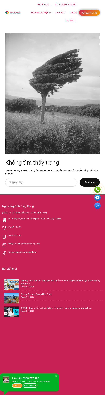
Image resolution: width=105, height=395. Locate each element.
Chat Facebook (30, 386)
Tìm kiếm (90, 182)
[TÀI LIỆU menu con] (65, 12)
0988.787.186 (14, 235)
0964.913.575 (14, 227)
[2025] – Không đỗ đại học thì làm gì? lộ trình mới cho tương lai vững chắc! (56, 308)
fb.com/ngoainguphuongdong (22, 252)
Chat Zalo (17, 386)
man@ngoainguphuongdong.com (24, 243)
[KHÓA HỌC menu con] (50, 4)
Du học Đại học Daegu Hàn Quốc (36, 294)
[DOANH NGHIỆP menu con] (50, 12)
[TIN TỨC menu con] (75, 20)
